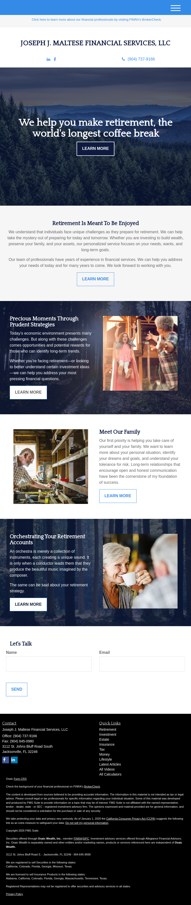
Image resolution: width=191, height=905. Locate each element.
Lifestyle (105, 759)
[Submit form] (16, 689)
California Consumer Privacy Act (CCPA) (130, 818)
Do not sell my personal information (86, 822)
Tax (102, 749)
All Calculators (110, 774)
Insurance (106, 744)
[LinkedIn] (48, 59)
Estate (104, 739)
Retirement (107, 729)
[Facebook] (55, 59)
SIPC (86, 838)
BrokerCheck (92, 786)
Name (11, 652)
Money (104, 754)
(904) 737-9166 (138, 59)
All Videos (107, 769)
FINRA (78, 838)
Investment (107, 734)
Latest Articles (110, 764)
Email (104, 652)
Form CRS (20, 778)
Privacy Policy (14, 894)
